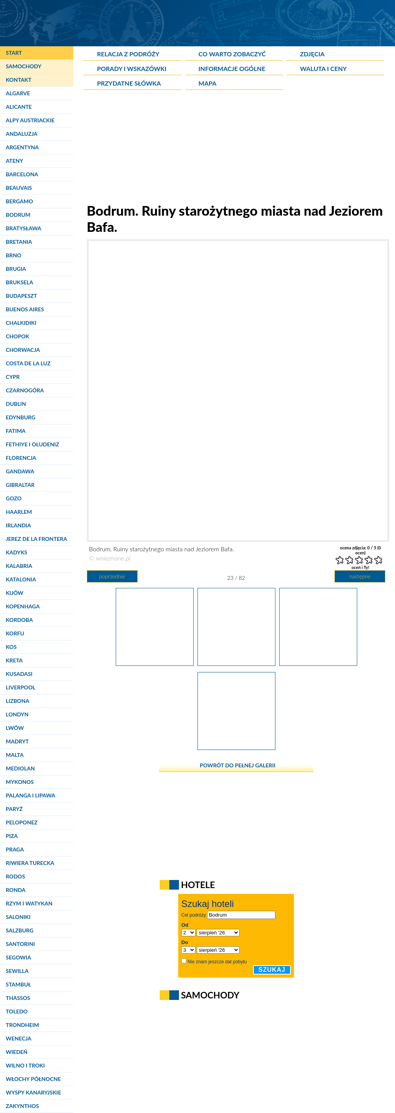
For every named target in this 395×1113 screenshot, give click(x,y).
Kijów (15, 592)
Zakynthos (22, 1106)
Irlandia (18, 525)
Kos (11, 646)
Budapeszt (21, 295)
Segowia (18, 957)
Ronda (15, 890)
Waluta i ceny (323, 68)
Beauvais (19, 187)
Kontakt (18, 79)
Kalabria (19, 565)
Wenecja (18, 1038)
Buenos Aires (25, 309)
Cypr (13, 376)
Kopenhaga (23, 606)
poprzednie (112, 576)
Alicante (19, 106)
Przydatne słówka (129, 83)
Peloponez (21, 822)
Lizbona (17, 701)
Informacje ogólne (232, 68)
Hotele (198, 884)
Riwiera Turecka (30, 863)
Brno (13, 255)
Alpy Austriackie (30, 120)
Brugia (16, 268)
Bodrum (18, 214)
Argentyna (22, 147)
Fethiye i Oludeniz (32, 444)
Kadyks (16, 552)
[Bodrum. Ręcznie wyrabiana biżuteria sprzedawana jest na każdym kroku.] (318, 663)
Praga (15, 849)
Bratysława (23, 228)
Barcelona (22, 174)
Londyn (17, 714)
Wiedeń (16, 1052)
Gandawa (20, 471)
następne (360, 576)
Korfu (15, 633)
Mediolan (20, 768)
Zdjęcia (312, 53)
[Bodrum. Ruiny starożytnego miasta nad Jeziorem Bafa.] (155, 663)
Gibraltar (20, 484)
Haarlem (19, 511)
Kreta (14, 660)
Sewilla (17, 971)
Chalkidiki (21, 322)
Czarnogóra (25, 390)
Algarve (18, 93)
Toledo (17, 1011)
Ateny (14, 160)
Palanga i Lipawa (30, 795)
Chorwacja (23, 349)
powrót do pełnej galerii (237, 765)
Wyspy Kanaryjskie (33, 1092)
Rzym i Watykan (29, 903)
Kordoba (19, 619)
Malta (15, 755)
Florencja (21, 457)
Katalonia (21, 579)
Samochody (23, 66)
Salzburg (20, 930)
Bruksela (19, 282)
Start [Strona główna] (14, 52)
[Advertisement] (236, 148)
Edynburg (20, 417)
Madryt (17, 741)
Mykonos (20, 782)
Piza (12, 836)
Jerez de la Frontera (36, 538)
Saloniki (18, 917)
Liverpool (20, 687)
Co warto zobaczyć (232, 53)
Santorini (20, 944)
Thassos (18, 998)
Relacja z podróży (128, 53)
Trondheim (22, 1025)
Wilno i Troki (25, 1065)
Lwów (15, 728)
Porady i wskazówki (131, 68)
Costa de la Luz (28, 363)
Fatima (15, 430)
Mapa (207, 83)
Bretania (19, 241)
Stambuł (18, 984)
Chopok (17, 336)
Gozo (14, 498)
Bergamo (19, 201)
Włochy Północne (33, 1079)
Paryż (14, 809)
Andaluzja (21, 133)
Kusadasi (19, 674)
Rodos (15, 876)
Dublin (16, 403)
